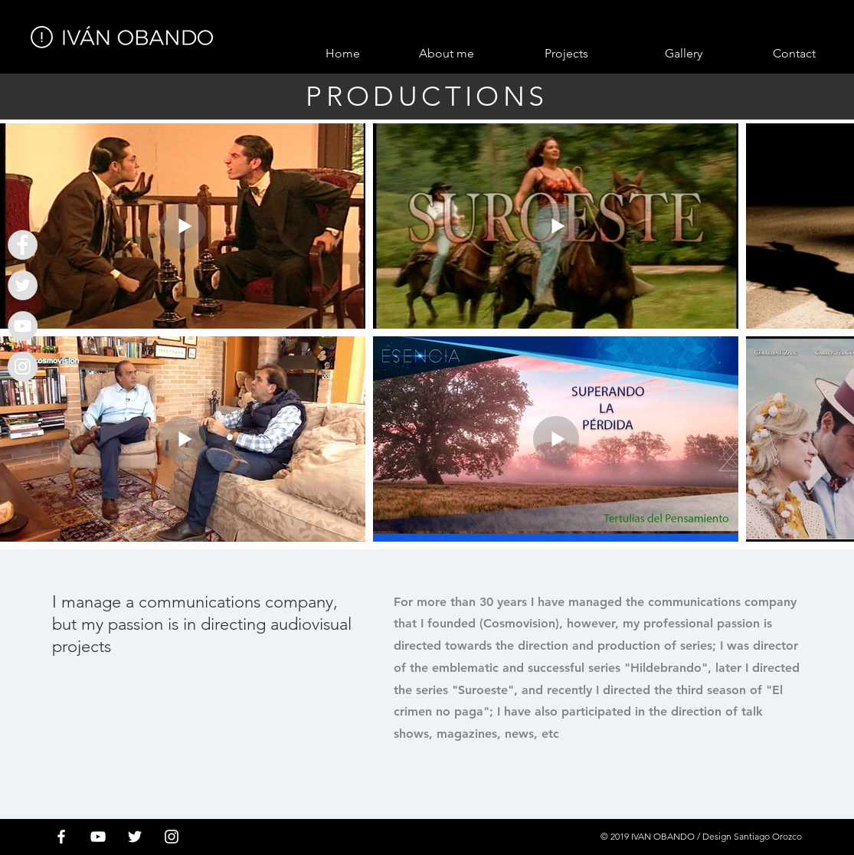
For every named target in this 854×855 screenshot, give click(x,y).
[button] (539, 53)
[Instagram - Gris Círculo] (23, 367)
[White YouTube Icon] (98, 836)
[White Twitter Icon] (135, 836)
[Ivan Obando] (23, 245)
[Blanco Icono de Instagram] (171, 836)
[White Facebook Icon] (61, 836)
